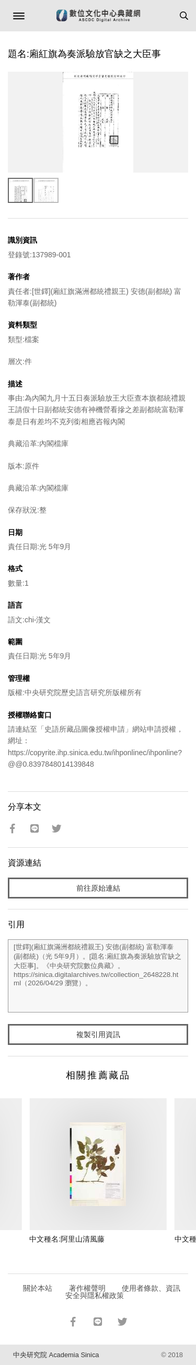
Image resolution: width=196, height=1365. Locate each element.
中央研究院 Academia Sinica (56, 1355)
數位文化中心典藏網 (98, 15)
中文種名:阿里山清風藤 (67, 1239)
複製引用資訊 (98, 1034)
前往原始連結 (98, 888)
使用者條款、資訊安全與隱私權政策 (123, 1292)
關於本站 (37, 1288)
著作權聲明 (87, 1288)
